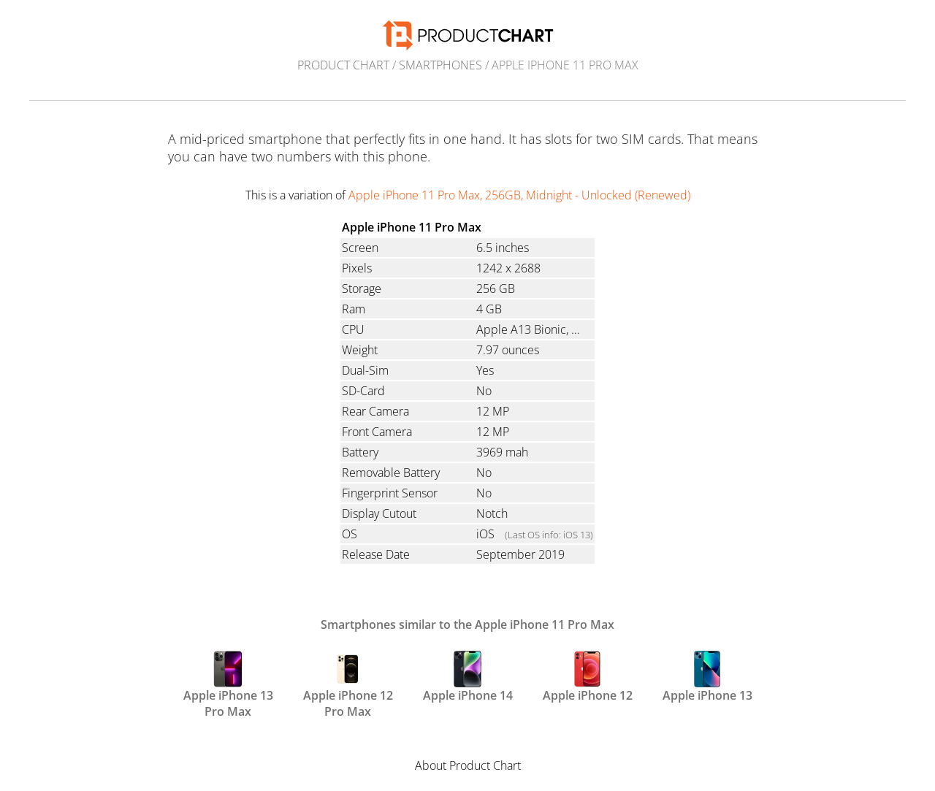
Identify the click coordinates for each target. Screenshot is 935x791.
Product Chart (343, 65)
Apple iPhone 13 (707, 677)
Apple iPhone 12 (588, 677)
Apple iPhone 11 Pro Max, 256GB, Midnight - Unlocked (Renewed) (519, 195)
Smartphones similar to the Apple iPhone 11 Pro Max (467, 624)
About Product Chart (468, 765)
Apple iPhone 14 (468, 677)
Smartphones (440, 65)
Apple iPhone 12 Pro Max (348, 684)
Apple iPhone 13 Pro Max (228, 684)
